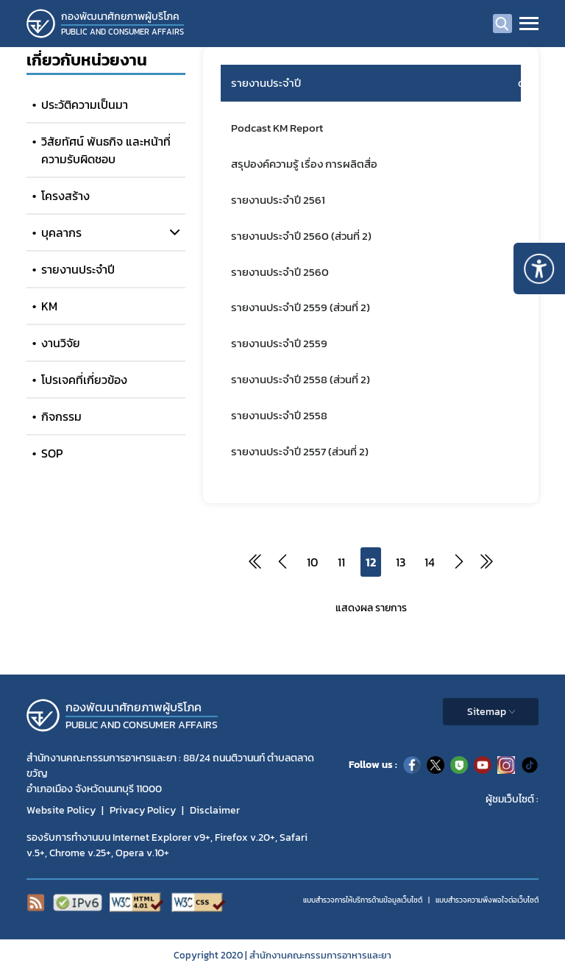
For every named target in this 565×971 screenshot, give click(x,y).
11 (341, 562)
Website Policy (61, 810)
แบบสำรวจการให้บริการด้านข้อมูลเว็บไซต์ (362, 900)
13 (400, 562)
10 (312, 562)
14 (429, 562)
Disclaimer (215, 810)
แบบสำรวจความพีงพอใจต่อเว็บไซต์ (487, 900)
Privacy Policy (143, 810)
